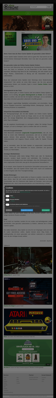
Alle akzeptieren (45, 210)
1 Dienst (12, 197)
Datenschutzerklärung (25, 192)
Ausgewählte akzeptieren (27, 210)
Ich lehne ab (9, 210)
